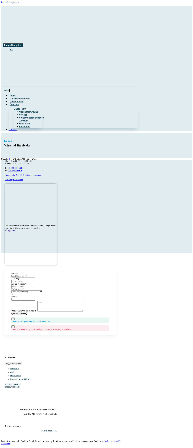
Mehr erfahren (111, 443)
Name (14, 273)
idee (10, 159)
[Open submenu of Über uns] (21, 105)
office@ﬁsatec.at (15, 170)
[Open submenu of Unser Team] (27, 109)
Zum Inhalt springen (10, 2)
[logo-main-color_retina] (34, 25)
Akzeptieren (10, 230)
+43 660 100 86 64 (15, 168)
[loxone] (67, 77)
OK (118, 443)
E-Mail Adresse (18, 284)
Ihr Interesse (17, 289)
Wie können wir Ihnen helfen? (24, 313)
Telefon (15, 278)
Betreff (14, 296)
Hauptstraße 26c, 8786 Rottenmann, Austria (23, 175)
